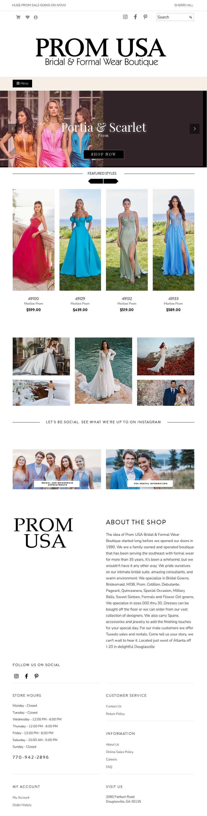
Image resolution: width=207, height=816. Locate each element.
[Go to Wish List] (27, 17)
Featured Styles (102, 173)
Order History (22, 805)
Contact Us (113, 706)
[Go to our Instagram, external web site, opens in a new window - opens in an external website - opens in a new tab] (125, 17)
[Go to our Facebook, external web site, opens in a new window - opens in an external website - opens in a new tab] (135, 17)
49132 (127, 298)
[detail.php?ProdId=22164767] (103, 128)
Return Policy (115, 714)
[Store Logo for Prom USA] (103, 52)
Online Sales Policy (120, 752)
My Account (21, 797)
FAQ (109, 767)
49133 (173, 298)
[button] (12, 129)
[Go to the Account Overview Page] (36, 18)
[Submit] (190, 17)
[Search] (175, 17)
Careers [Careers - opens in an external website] (111, 759)
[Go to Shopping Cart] (18, 17)
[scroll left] (95, 181)
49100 (33, 298)
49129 (80, 298)
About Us (112, 744)
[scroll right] (111, 181)
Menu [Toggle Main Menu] (22, 83)
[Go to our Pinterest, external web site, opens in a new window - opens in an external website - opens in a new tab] (145, 17)
